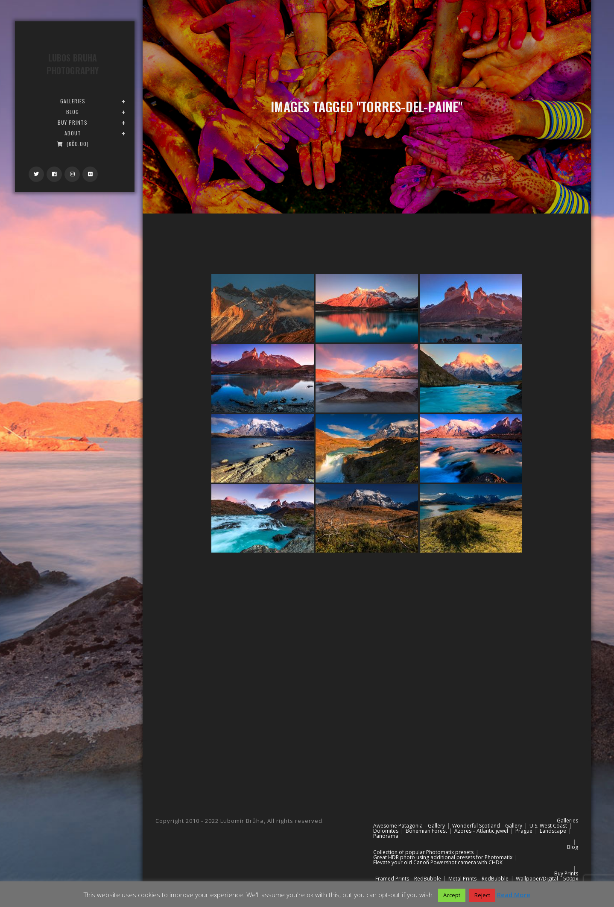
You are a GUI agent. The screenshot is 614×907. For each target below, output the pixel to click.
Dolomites (385, 830)
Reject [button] (482, 895)
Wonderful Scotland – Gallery (487, 825)
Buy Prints (566, 873)
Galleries (567, 820)
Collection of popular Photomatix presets (423, 852)
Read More (513, 894)
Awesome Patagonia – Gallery (409, 825)
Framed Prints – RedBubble (408, 878)
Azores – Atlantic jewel (481, 830)
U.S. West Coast (548, 825)
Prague (523, 830)
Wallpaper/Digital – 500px (547, 878)
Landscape (553, 830)
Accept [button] (451, 895)
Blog (572, 847)
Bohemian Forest (426, 830)
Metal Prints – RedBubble (478, 878)
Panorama (385, 836)
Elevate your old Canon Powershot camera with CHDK (438, 862)
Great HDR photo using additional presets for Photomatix (442, 857)
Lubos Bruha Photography (73, 64)
